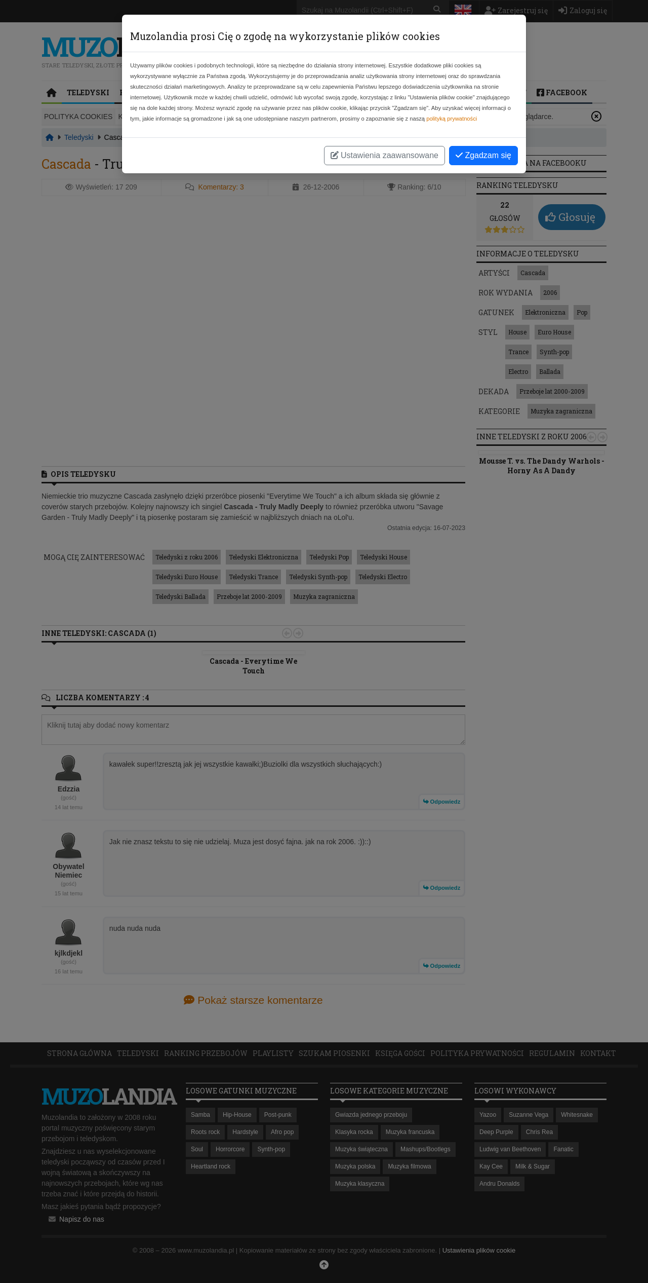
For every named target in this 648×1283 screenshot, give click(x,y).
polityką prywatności (451, 119)
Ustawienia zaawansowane (384, 155)
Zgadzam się (483, 155)
